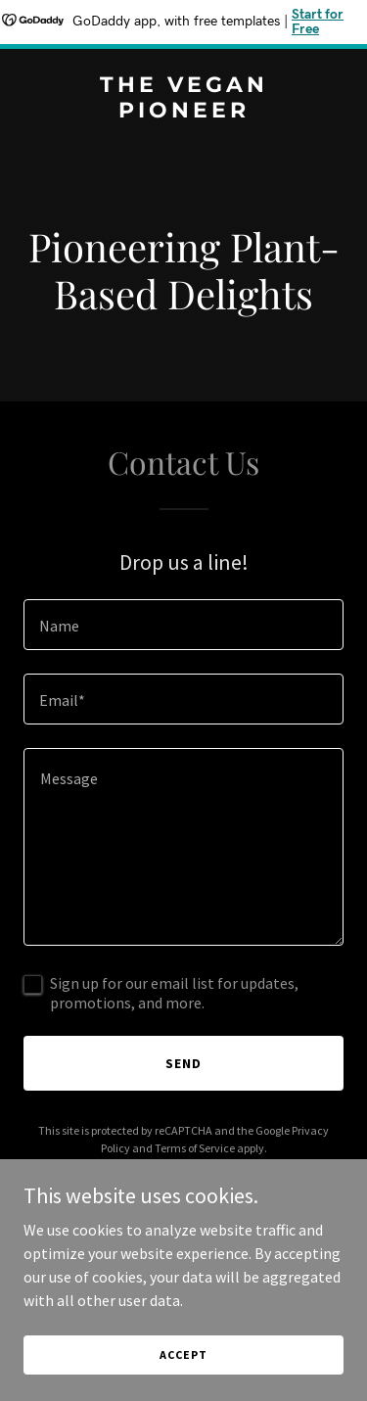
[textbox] (183, 624)
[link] (183, 111)
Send (183, 1063)
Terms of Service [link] (195, 1148)
